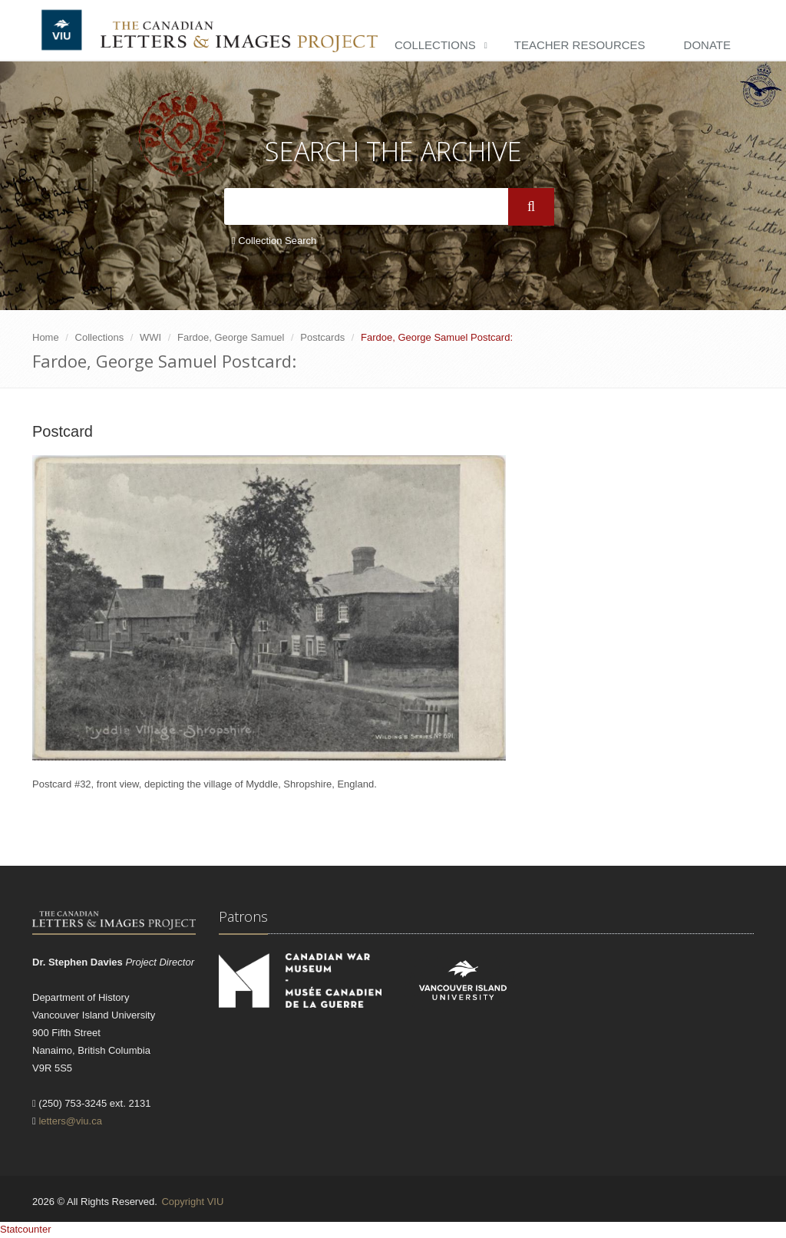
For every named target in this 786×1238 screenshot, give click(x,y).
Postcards (322, 337)
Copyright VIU (192, 1201)
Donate (707, 44)
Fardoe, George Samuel (230, 337)
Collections (435, 44)
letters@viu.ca (70, 1121)
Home (45, 337)
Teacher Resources (580, 44)
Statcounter (25, 1229)
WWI (150, 337)
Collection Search (274, 240)
